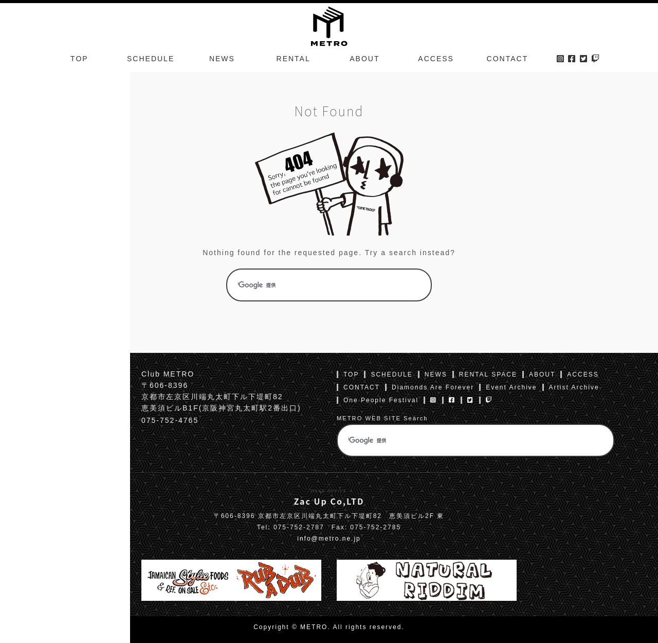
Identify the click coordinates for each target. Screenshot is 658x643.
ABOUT (364, 59)
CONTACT (507, 59)
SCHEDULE (150, 59)
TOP (79, 59)
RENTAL (293, 59)
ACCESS (436, 59)
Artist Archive (574, 387)
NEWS (222, 59)
